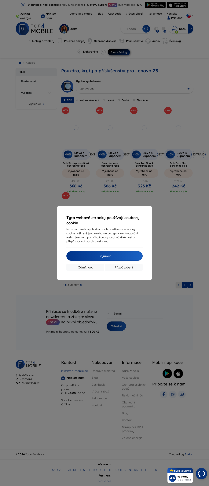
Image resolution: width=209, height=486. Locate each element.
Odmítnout (85, 267)
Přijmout (104, 256)
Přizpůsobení (124, 267)
